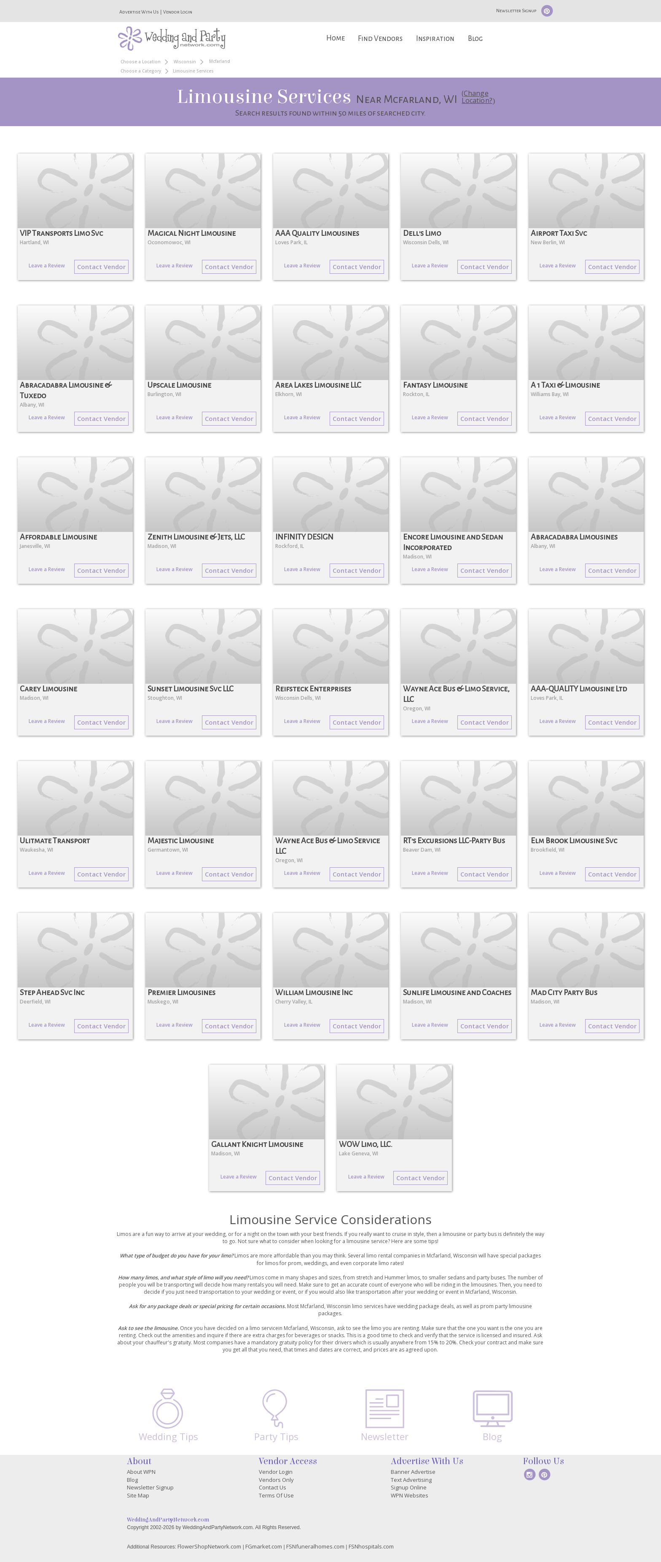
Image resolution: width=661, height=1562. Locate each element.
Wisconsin (185, 62)
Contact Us (272, 1487)
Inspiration (435, 39)
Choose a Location (141, 62)
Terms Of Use (276, 1495)
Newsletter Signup (516, 10)
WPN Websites (409, 1495)
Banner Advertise (413, 1472)
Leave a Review (47, 265)
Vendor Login (177, 11)
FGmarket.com (263, 1546)
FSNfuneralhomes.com (315, 1546)
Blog (475, 39)
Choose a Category (141, 71)
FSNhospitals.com (371, 1546)
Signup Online (409, 1487)
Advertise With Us (139, 11)
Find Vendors (380, 39)
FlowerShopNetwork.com (209, 1546)
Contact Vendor (101, 266)
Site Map (138, 1495)
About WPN (141, 1472)
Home (335, 38)
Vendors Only (276, 1480)
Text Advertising (411, 1480)
